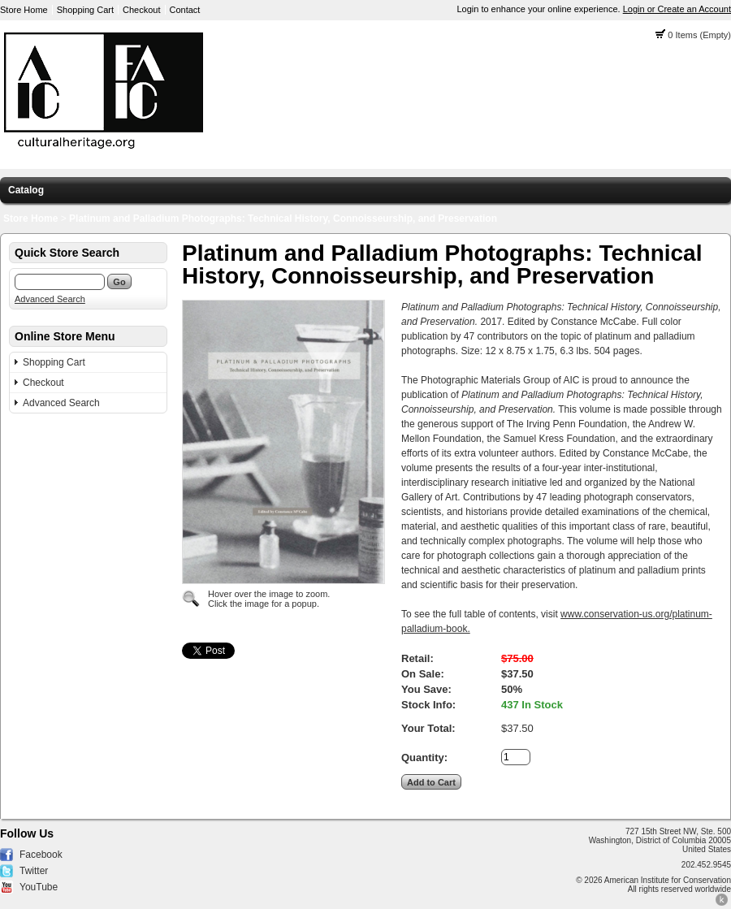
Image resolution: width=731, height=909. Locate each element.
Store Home (24, 10)
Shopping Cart (85, 10)
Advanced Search (50, 299)
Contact (185, 10)
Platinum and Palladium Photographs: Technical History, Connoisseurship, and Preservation (283, 218)
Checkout (141, 10)
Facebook (41, 854)
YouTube (38, 887)
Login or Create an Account (677, 9)
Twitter (33, 871)
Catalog (26, 190)
